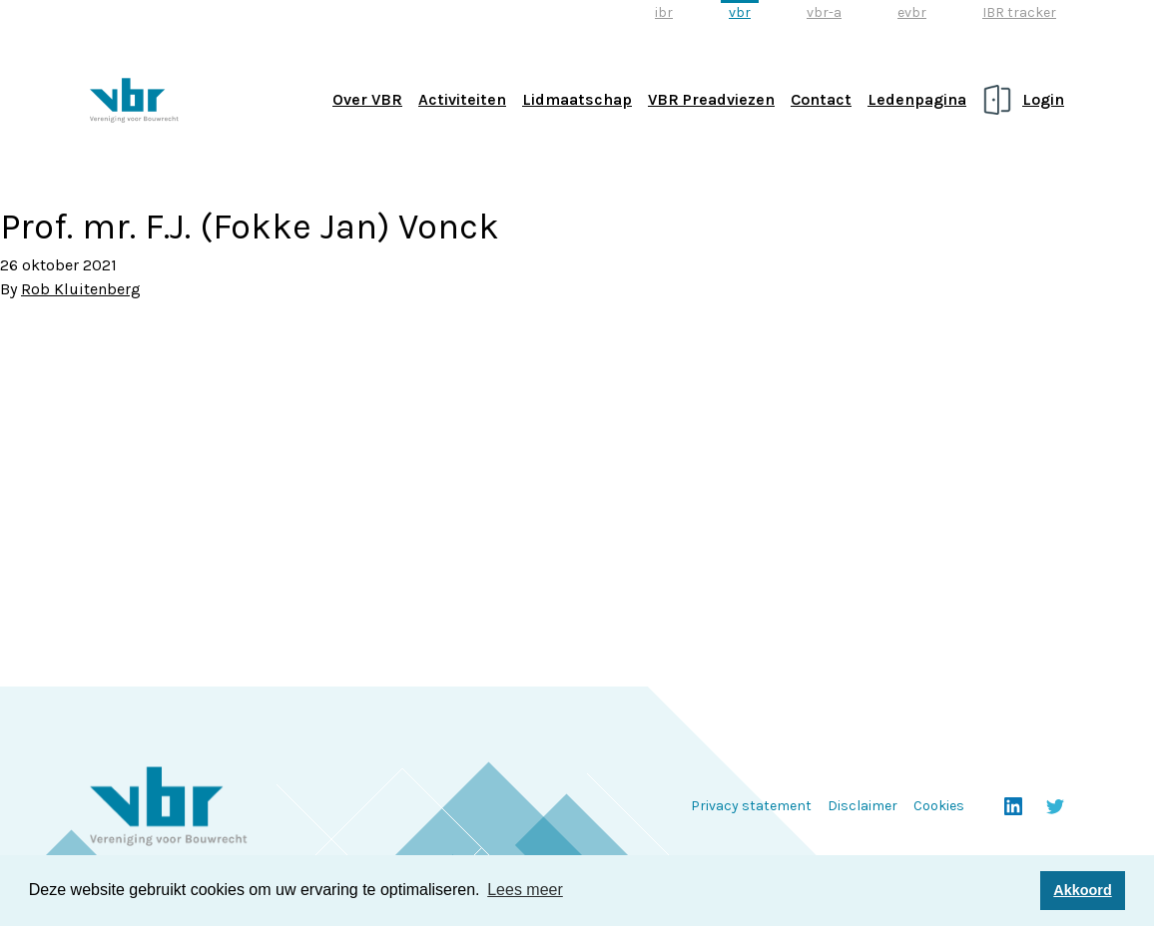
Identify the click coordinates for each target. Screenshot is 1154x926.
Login (1043, 99)
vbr (740, 12)
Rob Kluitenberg (81, 288)
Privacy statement (751, 805)
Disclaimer (862, 805)
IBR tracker (1019, 12)
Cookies (938, 805)
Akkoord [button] (1082, 890)
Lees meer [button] (525, 889)
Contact (821, 99)
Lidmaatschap (577, 99)
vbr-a (824, 12)
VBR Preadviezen (711, 99)
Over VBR (367, 99)
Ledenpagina (916, 99)
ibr (664, 12)
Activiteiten (462, 99)
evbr (911, 12)
